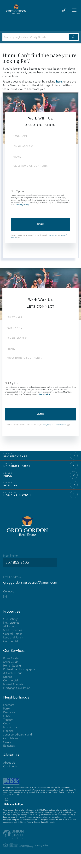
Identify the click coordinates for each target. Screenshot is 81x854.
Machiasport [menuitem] (11, 725)
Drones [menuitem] (7, 675)
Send (40, 224)
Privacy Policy (23, 205)
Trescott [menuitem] (8, 718)
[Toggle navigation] (73, 10)
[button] (73, 37)
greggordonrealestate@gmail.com (33, 580)
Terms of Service (60, 425)
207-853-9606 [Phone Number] (16, 562)
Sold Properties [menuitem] (12, 628)
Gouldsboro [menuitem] (10, 736)
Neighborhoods (16, 466)
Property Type (15, 456)
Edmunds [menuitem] (9, 744)
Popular (10, 486)
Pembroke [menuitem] (9, 710)
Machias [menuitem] (8, 729)
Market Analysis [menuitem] (13, 682)
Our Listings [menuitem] (10, 617)
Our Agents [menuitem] (10, 764)
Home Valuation (17, 495)
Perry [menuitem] (6, 707)
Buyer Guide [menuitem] (10, 656)
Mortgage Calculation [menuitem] (16, 686)
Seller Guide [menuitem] (10, 660)
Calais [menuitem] (7, 740)
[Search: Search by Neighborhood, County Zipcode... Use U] (36, 37)
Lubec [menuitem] (7, 714)
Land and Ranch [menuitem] (13, 636)
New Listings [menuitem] (11, 621)
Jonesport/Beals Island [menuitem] (17, 733)
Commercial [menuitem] (10, 639)
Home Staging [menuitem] (12, 664)
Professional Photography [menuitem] (19, 667)
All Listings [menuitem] (10, 624)
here (59, 81)
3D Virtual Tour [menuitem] (12, 671)
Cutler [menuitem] (7, 722)
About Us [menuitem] (9, 761)
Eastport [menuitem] (8, 703)
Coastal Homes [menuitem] (12, 632)
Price (7, 476)
